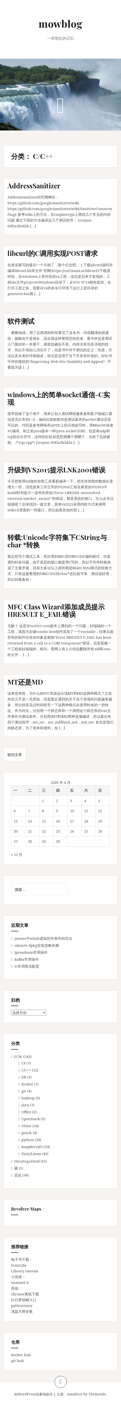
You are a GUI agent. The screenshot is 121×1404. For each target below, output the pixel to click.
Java (25, 1104)
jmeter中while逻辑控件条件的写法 (43, 938)
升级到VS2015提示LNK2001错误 (56, 469)
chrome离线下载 (25, 1294)
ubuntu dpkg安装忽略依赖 (36, 945)
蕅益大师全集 (22, 1311)
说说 (17, 1175)
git (23, 1091)
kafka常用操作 (26, 959)
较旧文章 (14, 754)
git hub (17, 1360)
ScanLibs (18, 1265)
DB (23, 1077)
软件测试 (20, 320)
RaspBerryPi (32, 1146)
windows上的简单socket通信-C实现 (58, 398)
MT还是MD (25, 681)
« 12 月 (16, 854)
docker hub (21, 1354)
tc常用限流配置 (26, 966)
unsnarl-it (20, 1282)
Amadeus (75, 1394)
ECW (18, 1056)
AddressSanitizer (33, 185)
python (27, 1139)
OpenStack (30, 1118)
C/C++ (26, 1070)
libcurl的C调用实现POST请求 (52, 253)
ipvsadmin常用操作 (31, 952)
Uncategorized (27, 1161)
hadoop (28, 1097)
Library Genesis (24, 1270)
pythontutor (22, 1305)
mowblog (60, 23)
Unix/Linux (31, 1153)
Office (26, 1111)
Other (26, 1125)
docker (27, 1084)
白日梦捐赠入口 (23, 1299)
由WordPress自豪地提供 (33, 1394)
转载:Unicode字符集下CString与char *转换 (57, 541)
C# (23, 1063)
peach (26, 1132)
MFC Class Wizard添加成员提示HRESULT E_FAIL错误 (56, 610)
